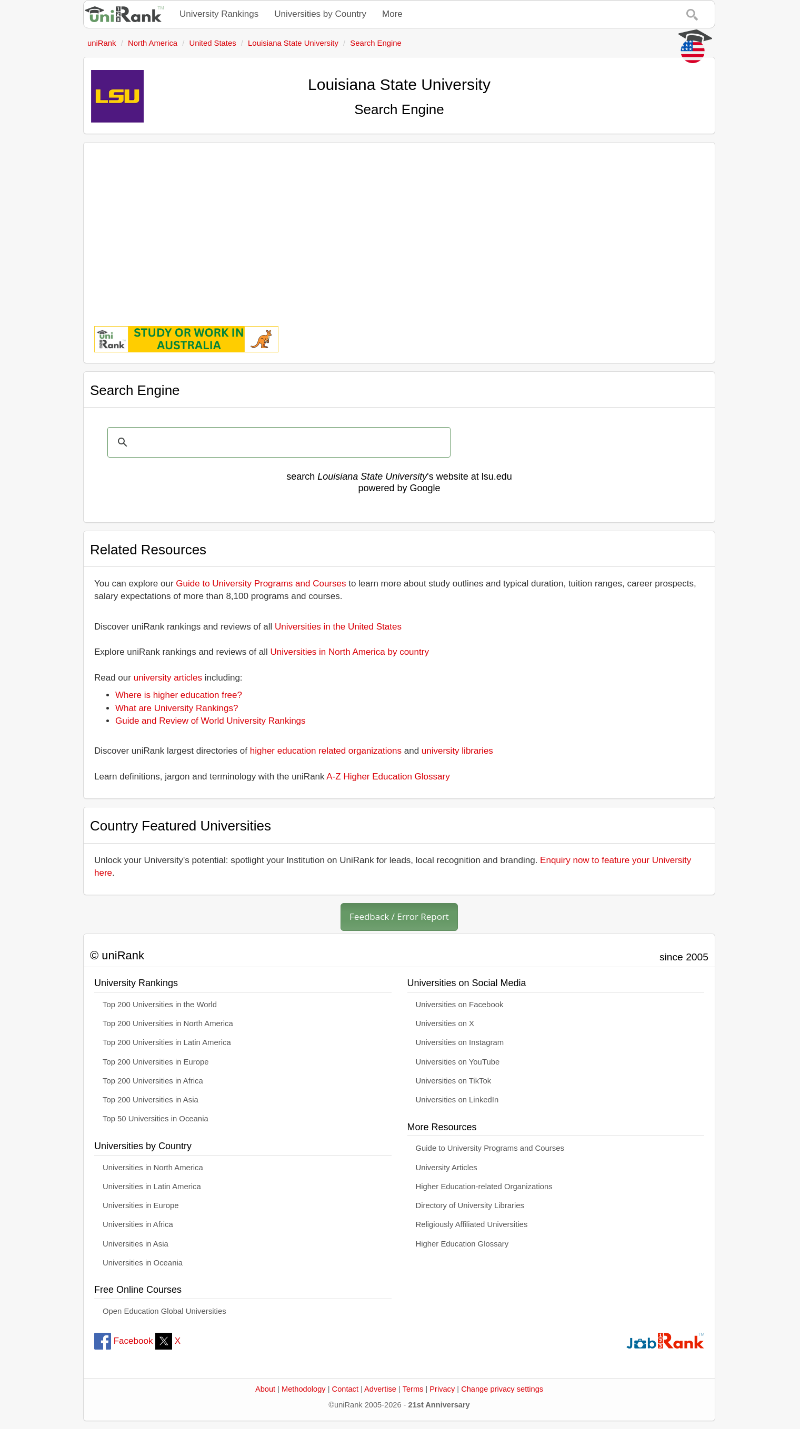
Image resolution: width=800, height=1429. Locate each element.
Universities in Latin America (152, 1186)
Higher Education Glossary (462, 1244)
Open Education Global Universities (164, 1311)
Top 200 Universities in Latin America (167, 1042)
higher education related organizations (326, 751)
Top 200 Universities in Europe (156, 1062)
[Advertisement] (399, 226)
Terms (413, 1389)
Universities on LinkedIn (457, 1100)
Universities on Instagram (460, 1042)
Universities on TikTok (454, 1081)
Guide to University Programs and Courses (261, 584)
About (265, 1389)
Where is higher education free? (178, 695)
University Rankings (218, 14)
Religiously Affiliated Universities (472, 1224)
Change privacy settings (502, 1389)
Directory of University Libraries (470, 1205)
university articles (168, 678)
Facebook (123, 1341)
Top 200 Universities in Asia (150, 1100)
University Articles (446, 1167)
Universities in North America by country (350, 652)
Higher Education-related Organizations (484, 1186)
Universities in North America (153, 1167)
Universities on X (445, 1023)
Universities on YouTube (458, 1062)
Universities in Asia (135, 1244)
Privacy (442, 1389)
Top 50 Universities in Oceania (155, 1118)
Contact (345, 1389)
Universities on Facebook (460, 1004)
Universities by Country (320, 14)
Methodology (304, 1389)
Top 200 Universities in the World (160, 1004)
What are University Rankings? (176, 708)
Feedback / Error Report (399, 916)
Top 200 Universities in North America (168, 1023)
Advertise (380, 1389)
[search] (277, 442)
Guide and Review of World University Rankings (210, 721)
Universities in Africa (138, 1224)
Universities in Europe (141, 1205)
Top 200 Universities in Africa (153, 1081)
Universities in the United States (338, 627)
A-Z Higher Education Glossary (387, 777)
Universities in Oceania (143, 1263)
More (392, 14)
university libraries (457, 751)
